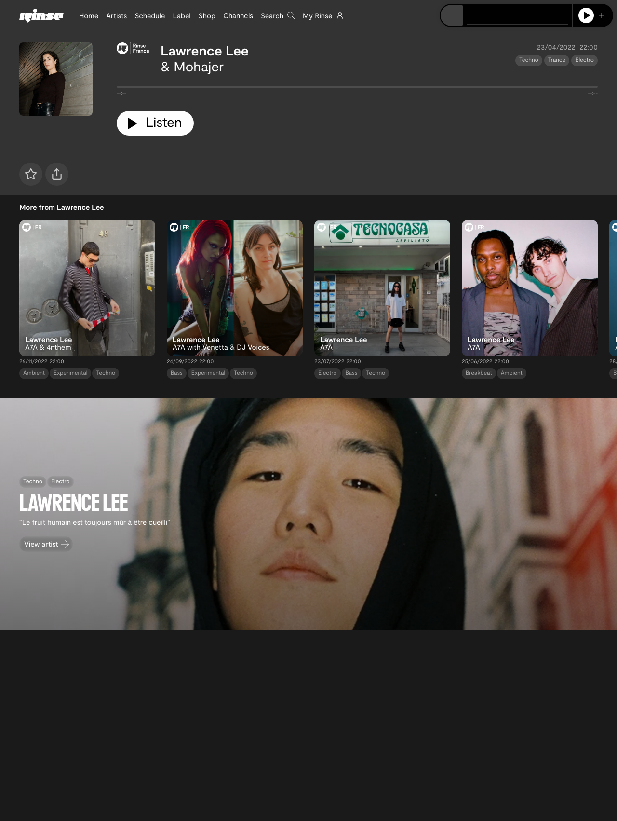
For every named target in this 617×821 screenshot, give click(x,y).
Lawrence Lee (204, 50)
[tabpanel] (357, 88)
